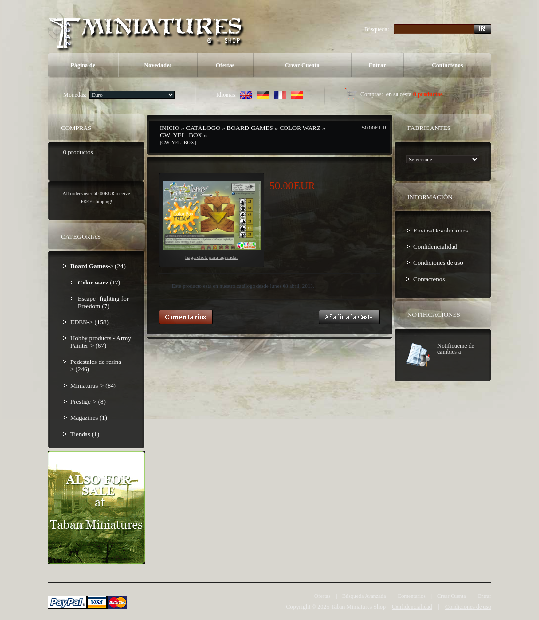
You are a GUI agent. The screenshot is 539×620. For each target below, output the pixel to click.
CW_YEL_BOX (181, 135)
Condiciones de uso (438, 262)
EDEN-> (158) (89, 322)
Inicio (169, 127)
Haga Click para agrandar (212, 220)
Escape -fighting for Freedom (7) (103, 302)
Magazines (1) (88, 417)
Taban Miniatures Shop (358, 606)
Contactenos (447, 65)
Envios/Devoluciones (440, 230)
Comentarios (412, 596)
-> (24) (98, 266)
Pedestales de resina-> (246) (96, 365)
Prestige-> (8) (88, 401)
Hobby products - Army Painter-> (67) (100, 342)
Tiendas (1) (84, 434)
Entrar (377, 65)
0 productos (428, 94)
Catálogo (203, 127)
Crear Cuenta (302, 65)
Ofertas (225, 65)
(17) (99, 282)
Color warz (300, 127)
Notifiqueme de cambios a (455, 348)
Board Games (250, 127)
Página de (83, 65)
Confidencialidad (435, 246)
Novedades (157, 65)
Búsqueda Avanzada (364, 596)
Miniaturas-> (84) (93, 385)
